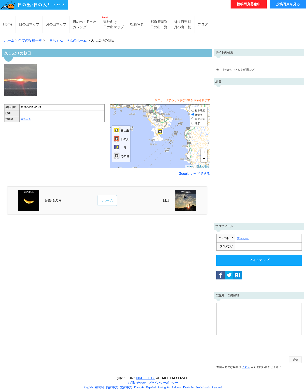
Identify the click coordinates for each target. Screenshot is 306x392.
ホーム (9, 40)
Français (139, 387)
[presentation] (248, 346)
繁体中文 (126, 387)
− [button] (204, 159)
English (88, 387)
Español (151, 387)
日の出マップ (29, 24)
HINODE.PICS (145, 378)
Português (164, 387)
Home (7, 24)
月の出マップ (56, 24)
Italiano (176, 387)
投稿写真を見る (288, 4)
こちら (246, 367)
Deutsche (188, 387)
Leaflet (189, 166)
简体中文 (112, 387)
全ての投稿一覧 (30, 40)
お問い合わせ (137, 382)
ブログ (203, 24)
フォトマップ (259, 260)
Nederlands (203, 387)
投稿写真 (137, 24)
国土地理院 (203, 166)
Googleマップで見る (194, 173)
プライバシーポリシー (163, 382)
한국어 (99, 387)
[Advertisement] (259, 153)
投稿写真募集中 (249, 4)
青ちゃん (26, 119)
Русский (217, 387)
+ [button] (204, 152)
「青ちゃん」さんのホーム (66, 40)
